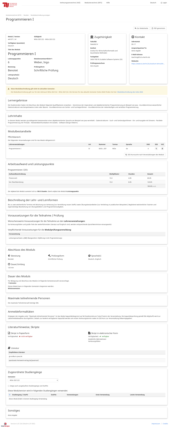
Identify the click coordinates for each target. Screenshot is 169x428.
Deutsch (153, 3)
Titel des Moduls (14, 49)
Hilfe (108, 3)
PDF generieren (158, 28)
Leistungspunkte (14, 59)
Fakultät (93, 41)
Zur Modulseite (141, 28)
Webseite (134, 61)
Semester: (12, 377)
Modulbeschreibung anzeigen (40, 15)
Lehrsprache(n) (13, 75)
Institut (93, 48)
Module (26, 15)
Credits (165, 424)
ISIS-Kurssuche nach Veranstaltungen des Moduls (144, 155)
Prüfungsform (39, 67)
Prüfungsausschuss (97, 63)
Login (163, 3)
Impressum (156, 424)
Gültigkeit (37, 37)
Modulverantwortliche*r (43, 59)
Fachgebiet (94, 57)
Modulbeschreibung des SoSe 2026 (130, 92)
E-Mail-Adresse (136, 54)
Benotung (11, 67)
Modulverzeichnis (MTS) (93, 3)
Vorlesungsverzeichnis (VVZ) (70, 3)
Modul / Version (14, 37)
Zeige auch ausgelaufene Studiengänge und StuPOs (28, 386)
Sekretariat (135, 41)
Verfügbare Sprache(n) (16, 43)
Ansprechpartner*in (138, 48)
